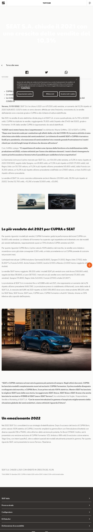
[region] (47, 88)
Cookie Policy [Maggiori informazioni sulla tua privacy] (25, 87)
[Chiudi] (76, 79)
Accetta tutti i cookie (68, 94)
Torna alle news (12, 65)
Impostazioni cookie (25, 94)
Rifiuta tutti (50, 94)
